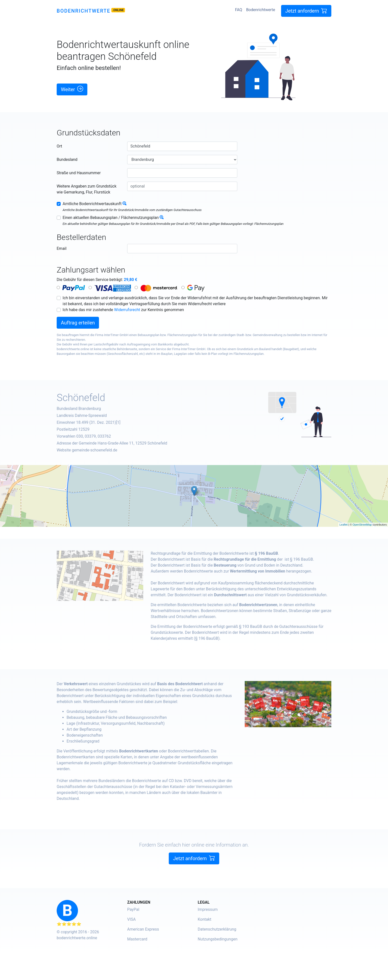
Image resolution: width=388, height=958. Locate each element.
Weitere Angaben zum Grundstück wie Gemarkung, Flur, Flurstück (87, 189)
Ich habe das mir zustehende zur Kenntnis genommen (123, 309)
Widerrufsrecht (127, 309)
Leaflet (344, 524)
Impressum (208, 909)
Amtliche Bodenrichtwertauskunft (92, 203)
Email (62, 248)
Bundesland (67, 159)
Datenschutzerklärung (217, 929)
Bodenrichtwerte (83, 11)
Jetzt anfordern (306, 10)
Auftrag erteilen (78, 323)
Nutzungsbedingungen (217, 939)
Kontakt (204, 919)
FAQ (238, 9)
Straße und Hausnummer (79, 172)
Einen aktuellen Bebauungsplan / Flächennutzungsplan (111, 217)
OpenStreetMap (362, 524)
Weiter (72, 89)
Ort (59, 146)
